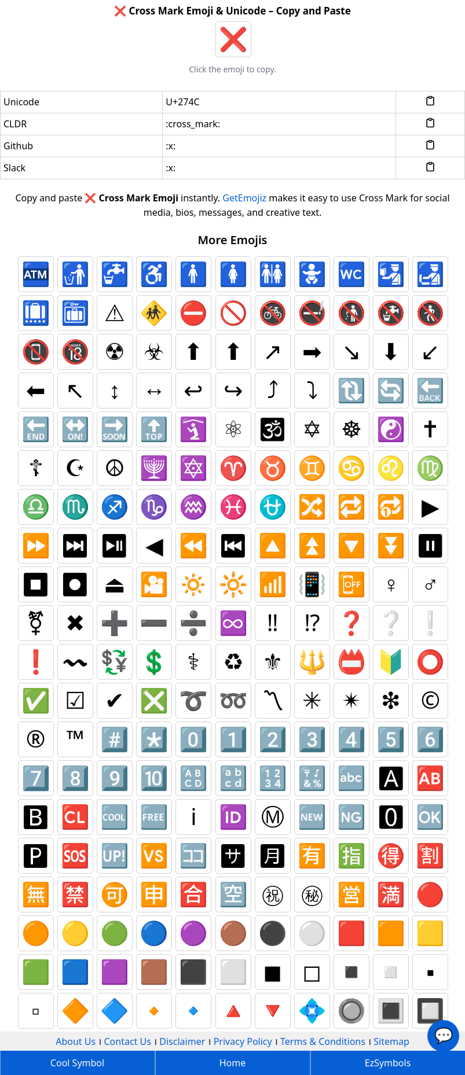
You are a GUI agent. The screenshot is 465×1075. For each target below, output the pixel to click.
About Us (76, 1041)
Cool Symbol (77, 1062)
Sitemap (391, 1041)
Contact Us (127, 1041)
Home (232, 1062)
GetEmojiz (244, 198)
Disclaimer (182, 1041)
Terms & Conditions (322, 1041)
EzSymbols (388, 1062)
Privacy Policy (243, 1041)
